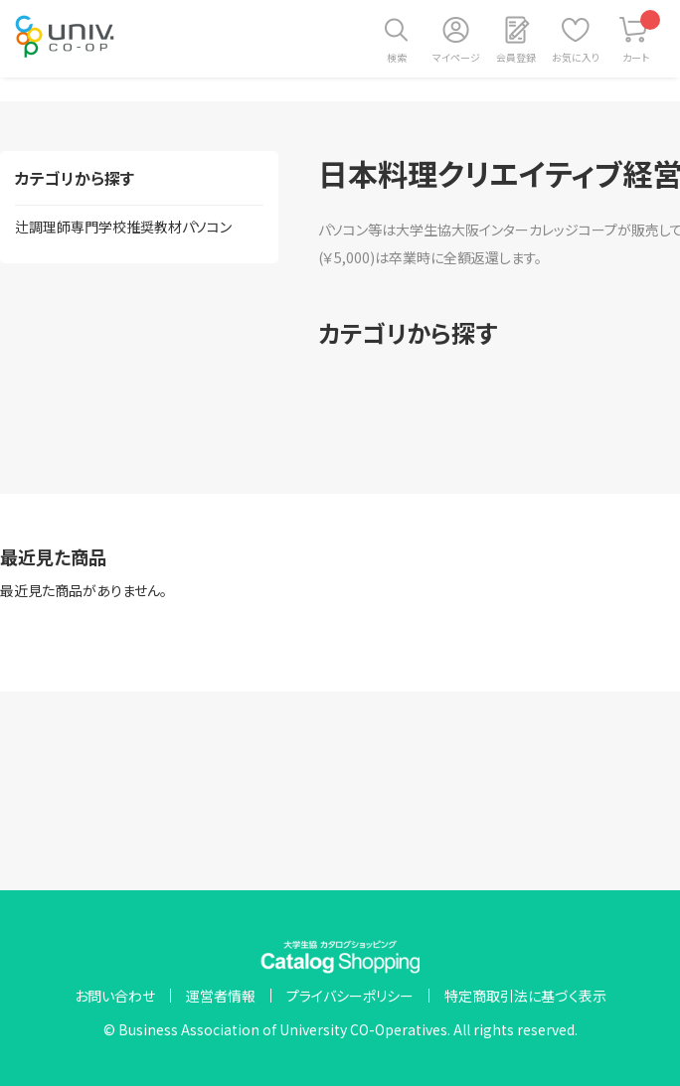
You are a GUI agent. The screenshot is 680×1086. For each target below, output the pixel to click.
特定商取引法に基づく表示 (525, 996)
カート (641, 37)
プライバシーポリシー (350, 996)
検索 (397, 57)
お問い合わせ (115, 996)
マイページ (456, 57)
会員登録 (516, 57)
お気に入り (575, 57)
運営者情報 (220, 996)
